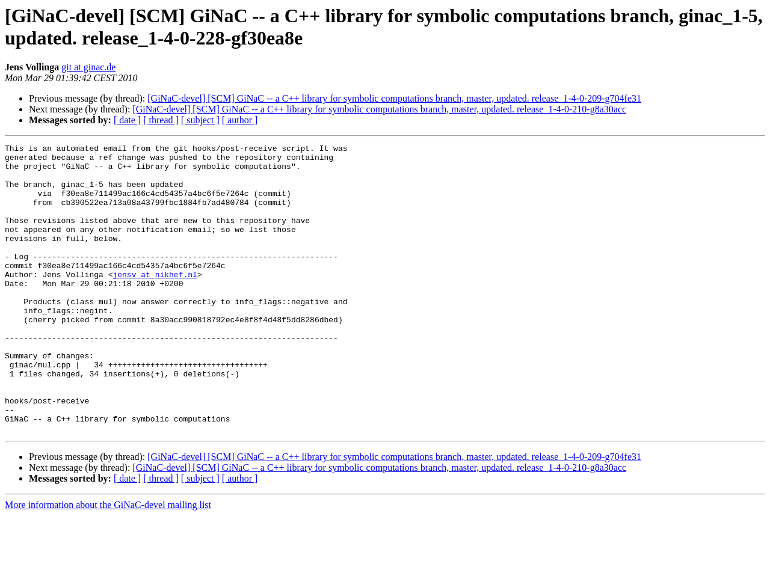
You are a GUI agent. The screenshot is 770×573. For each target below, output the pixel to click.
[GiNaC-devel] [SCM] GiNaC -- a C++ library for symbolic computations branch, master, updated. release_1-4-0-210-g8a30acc (379, 109)
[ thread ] (161, 120)
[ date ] (127, 120)
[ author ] (240, 120)
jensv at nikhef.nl (154, 301)
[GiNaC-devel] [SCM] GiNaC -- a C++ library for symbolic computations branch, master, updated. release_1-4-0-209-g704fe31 (394, 98)
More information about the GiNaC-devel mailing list (108, 562)
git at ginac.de (88, 67)
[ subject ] (200, 120)
